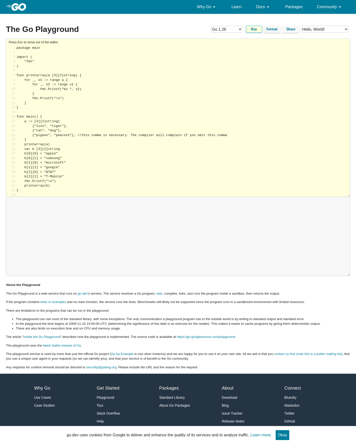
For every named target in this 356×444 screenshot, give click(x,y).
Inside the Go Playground (41, 337)
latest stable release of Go (62, 345)
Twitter (289, 413)
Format (272, 29)
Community (330, 7)
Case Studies (44, 405)
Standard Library (172, 397)
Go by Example (122, 354)
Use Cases (42, 397)
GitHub (289, 421)
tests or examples (53, 302)
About (227, 388)
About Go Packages (174, 405)
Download (229, 397)
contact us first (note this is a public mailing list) (308, 354)
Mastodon (291, 405)
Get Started (108, 388)
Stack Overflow (108, 413)
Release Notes (233, 421)
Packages (294, 7)
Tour (100, 405)
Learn (236, 7)
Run (254, 29)
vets (159, 293)
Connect (292, 388)
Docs (263, 7)
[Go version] (226, 29)
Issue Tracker (232, 413)
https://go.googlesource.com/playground (206, 337)
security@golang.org (101, 367)
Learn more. (261, 435)
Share (290, 29)
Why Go (207, 7)
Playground (105, 397)
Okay (282, 435)
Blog (225, 405)
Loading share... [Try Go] (183, 121)
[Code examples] (324, 29)
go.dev (83, 293)
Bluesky (290, 397)
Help (100, 421)
